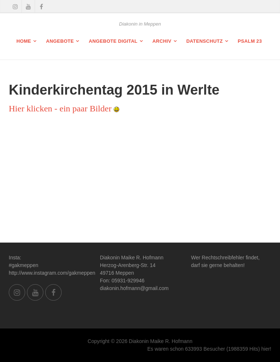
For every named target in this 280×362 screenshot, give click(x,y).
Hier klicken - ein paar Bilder (64, 108)
